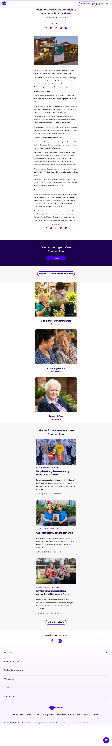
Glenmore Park (26, 723)
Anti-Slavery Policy (83, 715)
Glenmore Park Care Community (44, 70)
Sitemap (96, 715)
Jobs (6, 688)
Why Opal (8, 653)
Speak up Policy (47, 715)
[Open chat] (106, 740)
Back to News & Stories (56, 623)
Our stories (9, 679)
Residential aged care (13, 670)
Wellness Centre (42, 179)
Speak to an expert (87, 4)
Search (56, 258)
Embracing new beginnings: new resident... (75, 723)
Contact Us (9, 697)
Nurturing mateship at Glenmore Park (46, 723)
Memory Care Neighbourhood (57, 200)
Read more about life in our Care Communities (56, 273)
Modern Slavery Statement (65, 715)
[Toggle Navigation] (107, 4)
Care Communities (12, 662)
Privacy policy (18, 715)
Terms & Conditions (32, 715)
